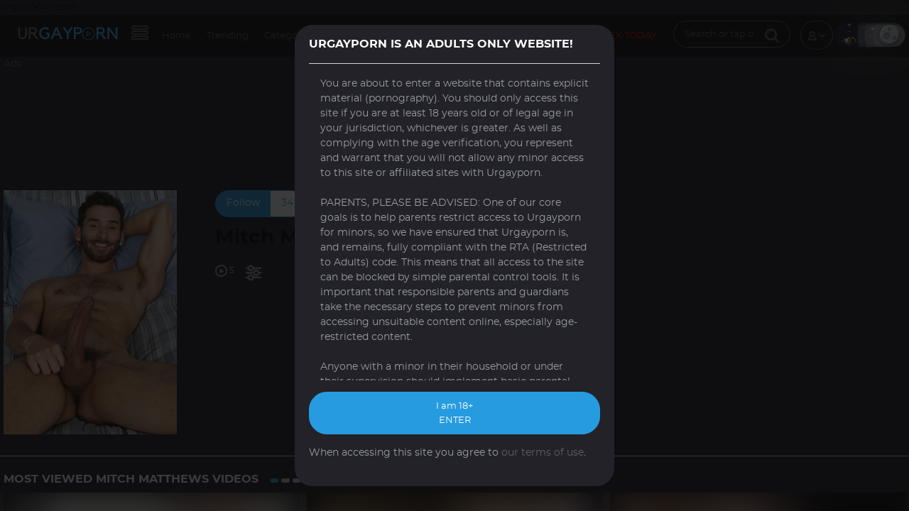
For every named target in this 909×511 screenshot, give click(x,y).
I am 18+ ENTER (454, 413)
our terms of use (542, 453)
